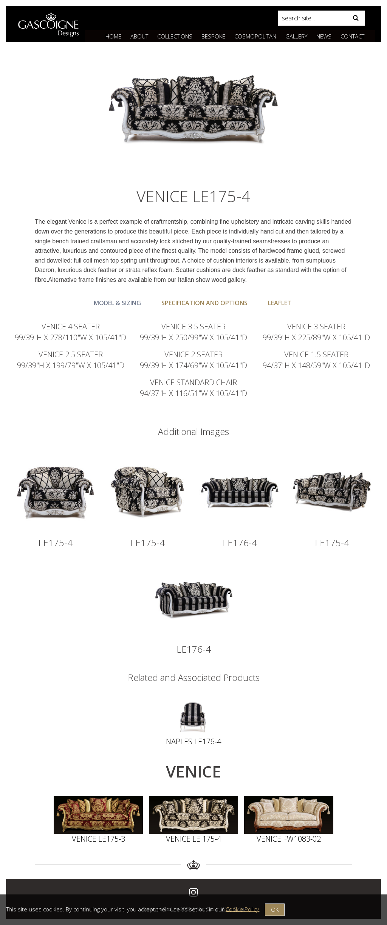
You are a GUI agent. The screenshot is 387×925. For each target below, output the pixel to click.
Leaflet (279, 303)
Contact (352, 36)
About (139, 36)
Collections (174, 36)
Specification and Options (204, 303)
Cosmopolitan (255, 36)
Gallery (296, 36)
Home (113, 36)
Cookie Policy (242, 909)
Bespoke (213, 36)
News (323, 36)
